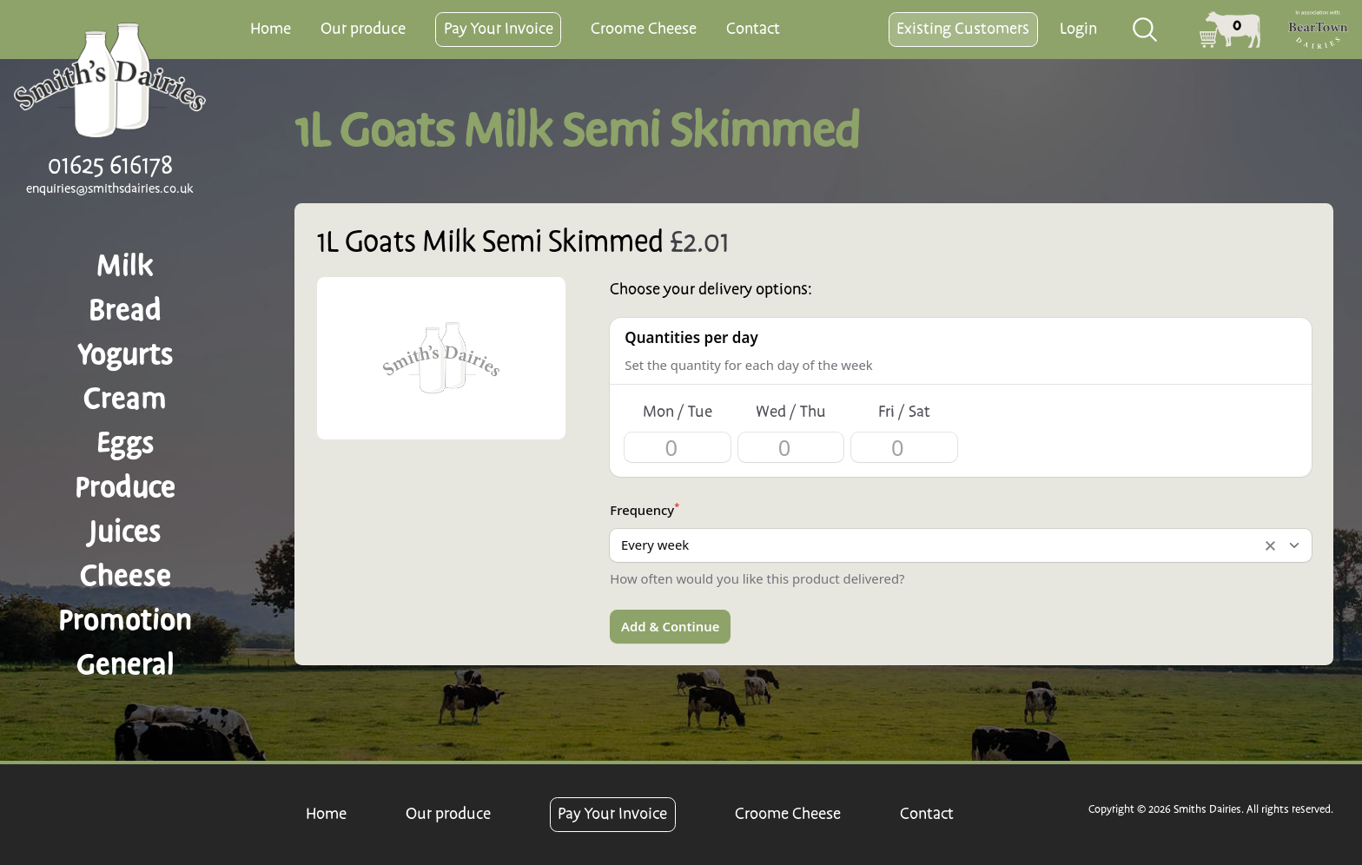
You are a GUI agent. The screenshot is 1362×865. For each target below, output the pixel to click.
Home (270, 29)
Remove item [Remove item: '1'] (1270, 545)
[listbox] (960, 545)
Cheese (125, 576)
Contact (753, 29)
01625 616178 (110, 165)
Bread (125, 310)
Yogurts (125, 354)
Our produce (363, 29)
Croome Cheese (644, 29)
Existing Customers (962, 29)
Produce (125, 487)
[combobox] (1146, 29)
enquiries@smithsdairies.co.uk (110, 189)
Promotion (125, 620)
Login (1078, 29)
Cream (125, 399)
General (125, 664)
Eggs (125, 443)
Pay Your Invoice (498, 29)
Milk (125, 266)
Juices (125, 531)
